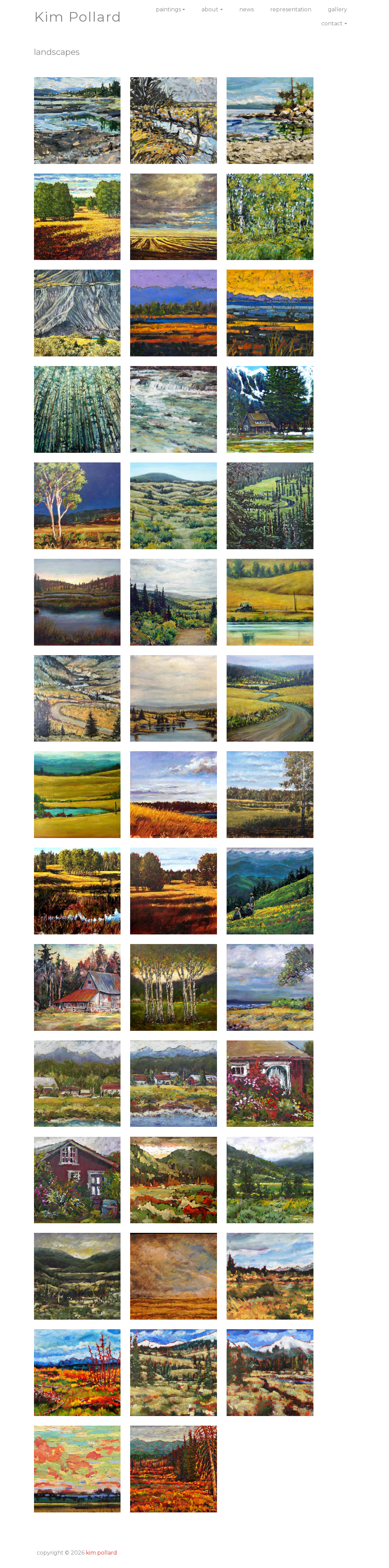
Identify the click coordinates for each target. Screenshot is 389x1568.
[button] (77, 120)
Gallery (337, 9)
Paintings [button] (168, 9)
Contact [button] (332, 23)
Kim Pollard (101, 1552)
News (246, 9)
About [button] (210, 9)
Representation (290, 9)
